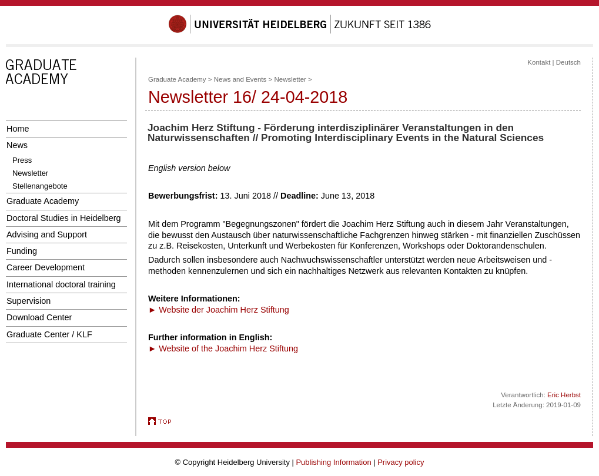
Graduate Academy (42, 201)
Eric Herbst (564, 394)
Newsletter (30, 173)
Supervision (28, 301)
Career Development (45, 267)
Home (17, 128)
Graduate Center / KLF (49, 334)
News (17, 145)
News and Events (240, 79)
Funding (21, 251)
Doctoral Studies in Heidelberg (63, 218)
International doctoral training (61, 284)
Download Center (39, 317)
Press (22, 160)
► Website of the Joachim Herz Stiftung (223, 348)
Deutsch (568, 62)
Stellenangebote (40, 186)
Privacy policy (400, 462)
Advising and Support (46, 234)
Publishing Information (333, 462)
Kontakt (538, 62)
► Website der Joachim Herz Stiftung (218, 309)
